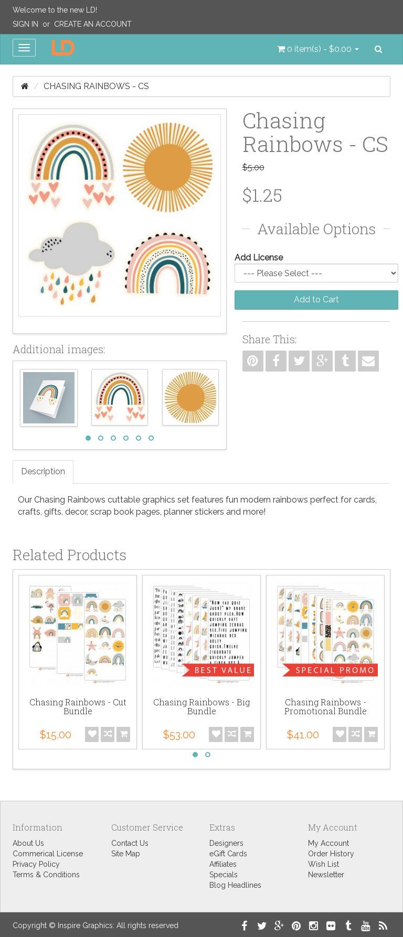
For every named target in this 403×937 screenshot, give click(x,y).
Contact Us (130, 843)
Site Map (125, 853)
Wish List (323, 864)
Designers (226, 843)
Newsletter (326, 874)
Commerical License (48, 853)
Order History (331, 853)
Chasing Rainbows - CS (96, 86)
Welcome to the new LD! (55, 10)
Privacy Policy (36, 864)
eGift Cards (228, 853)
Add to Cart (316, 299)
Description (43, 471)
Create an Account (93, 24)
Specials (223, 874)
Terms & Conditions (46, 874)
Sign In (25, 24)
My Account (328, 843)
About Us (28, 843)
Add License (259, 258)
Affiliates (223, 864)
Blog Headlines (235, 885)
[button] (318, 49)
